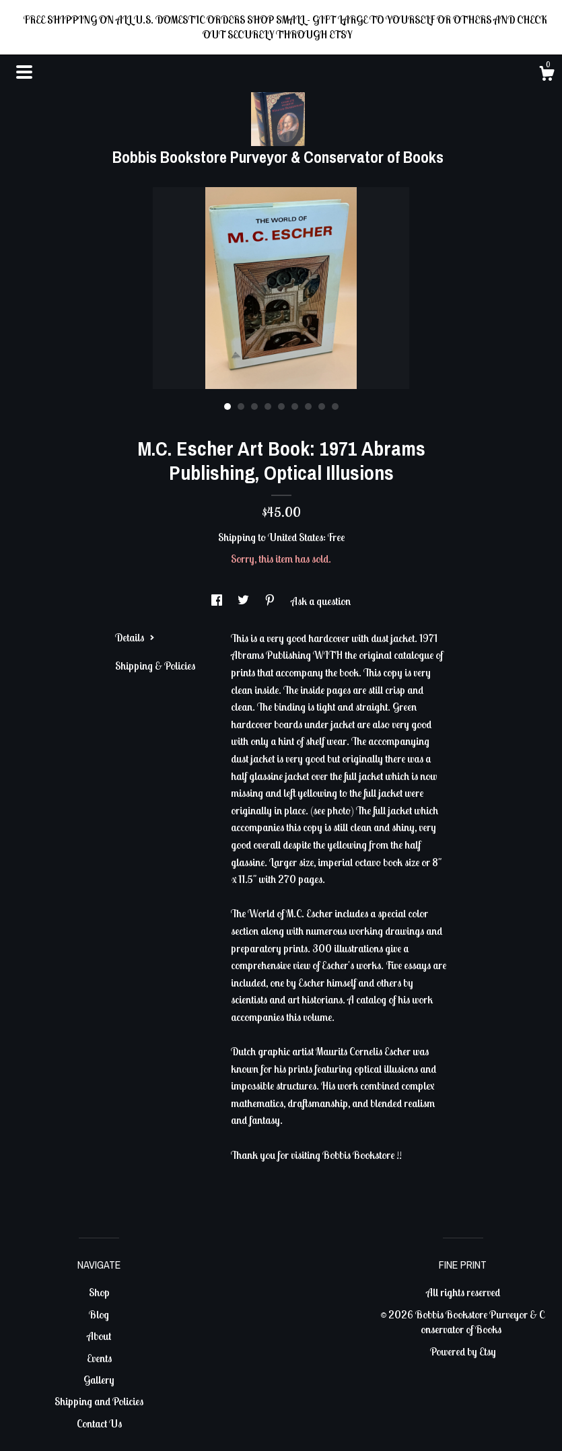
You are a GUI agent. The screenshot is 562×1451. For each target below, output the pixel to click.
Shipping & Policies (155, 665)
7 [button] (308, 406)
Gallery (98, 1379)
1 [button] (227, 406)
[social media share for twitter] (244, 601)
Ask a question (321, 601)
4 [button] (268, 406)
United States (295, 537)
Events (99, 1358)
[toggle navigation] (24, 72)
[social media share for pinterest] (271, 601)
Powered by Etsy (463, 1351)
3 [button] (254, 406)
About (99, 1336)
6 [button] (294, 406)
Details (135, 637)
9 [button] (335, 406)
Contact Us (99, 1423)
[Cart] (546, 75)
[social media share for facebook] (217, 601)
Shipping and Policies (99, 1401)
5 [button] (281, 406)
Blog (99, 1314)
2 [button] (241, 406)
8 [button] (321, 406)
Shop (99, 1292)
